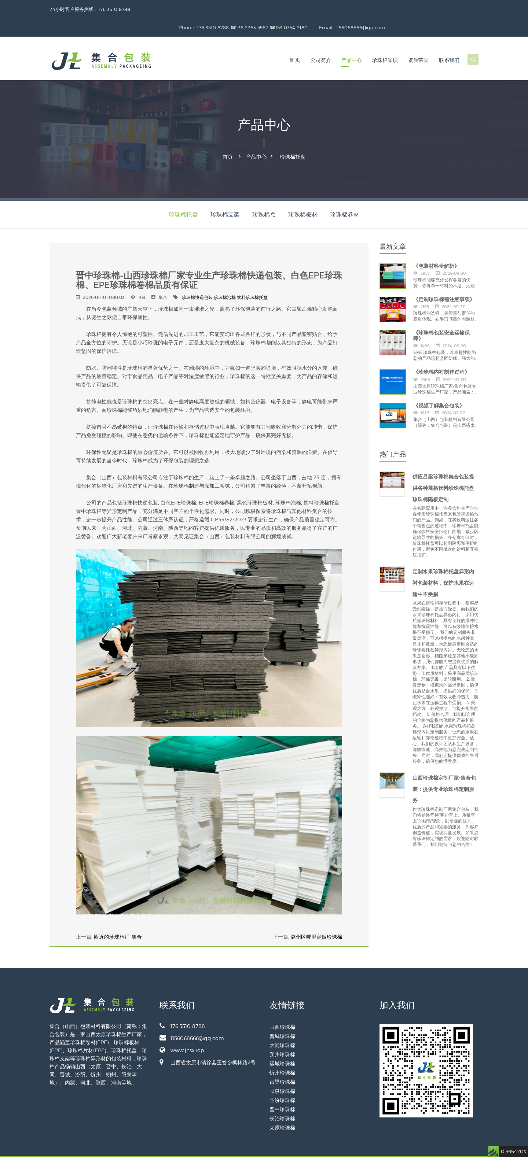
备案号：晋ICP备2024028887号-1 (426, 1146)
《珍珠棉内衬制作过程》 (441, 352)
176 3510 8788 (182, 1005)
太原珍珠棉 (282, 1107)
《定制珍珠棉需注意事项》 (444, 279)
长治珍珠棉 (282, 1098)
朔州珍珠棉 (282, 1034)
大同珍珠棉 (282, 1025)
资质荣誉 (418, 42)
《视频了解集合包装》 (439, 385)
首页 (228, 137)
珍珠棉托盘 (292, 137)
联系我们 (449, 42)
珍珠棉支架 (225, 194)
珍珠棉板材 (303, 194)
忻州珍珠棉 (282, 1052)
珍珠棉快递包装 (197, 277)
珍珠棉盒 (264, 194)
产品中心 (351, 42)
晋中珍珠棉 (282, 1089)
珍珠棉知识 (385, 42)
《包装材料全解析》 (436, 246)
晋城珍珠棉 (282, 1016)
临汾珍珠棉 (282, 1080)
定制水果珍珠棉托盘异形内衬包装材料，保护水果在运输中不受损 (443, 562)
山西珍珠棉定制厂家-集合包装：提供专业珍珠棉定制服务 (444, 769)
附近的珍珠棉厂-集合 (118, 916)
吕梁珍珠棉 (282, 1061)
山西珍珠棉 (282, 1006)
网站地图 (469, 1146)
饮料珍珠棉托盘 (252, 277)
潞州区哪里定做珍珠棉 (316, 916)
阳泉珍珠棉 (282, 1071)
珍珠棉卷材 (344, 194)
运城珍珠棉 (282, 1043)
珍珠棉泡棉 (225, 277)
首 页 (295, 42)
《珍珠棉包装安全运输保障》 (441, 315)
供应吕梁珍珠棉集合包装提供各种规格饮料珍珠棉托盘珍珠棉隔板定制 (443, 468)
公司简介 (321, 42)
